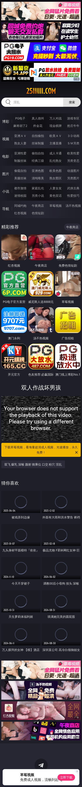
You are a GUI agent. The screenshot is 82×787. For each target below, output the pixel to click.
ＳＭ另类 (73, 143)
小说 (5, 191)
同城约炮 (20, 206)
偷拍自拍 (38, 153)
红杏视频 (20, 213)
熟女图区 (55, 178)
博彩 (5, 121)
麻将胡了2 (20, 126)
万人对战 (55, 118)
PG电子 (20, 118)
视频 (5, 138)
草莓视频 (55, 206)
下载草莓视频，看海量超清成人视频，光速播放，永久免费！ (41, 450)
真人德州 (38, 118)
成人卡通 (55, 153)
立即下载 (66, 777)
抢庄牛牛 (73, 126)
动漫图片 (73, 171)
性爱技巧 (73, 195)
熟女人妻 (20, 143)
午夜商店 (38, 206)
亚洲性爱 (20, 153)
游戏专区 (73, 118)
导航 (5, 208)
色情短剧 (38, 213)
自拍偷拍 (38, 136)
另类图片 (73, 178)
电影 (5, 156)
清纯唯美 (38, 178)
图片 (5, 173)
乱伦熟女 (55, 161)
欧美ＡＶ (55, 136)
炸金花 (37, 126)
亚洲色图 (38, 171)
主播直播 (55, 143)
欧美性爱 (73, 153)
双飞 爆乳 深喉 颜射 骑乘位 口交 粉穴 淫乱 (33, 464)
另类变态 (73, 161)
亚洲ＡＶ (20, 136)
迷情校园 (20, 195)
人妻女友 (55, 188)
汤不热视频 (73, 206)
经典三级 (38, 161)
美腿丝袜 (20, 178)
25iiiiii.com (41, 91)
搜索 (72, 102)
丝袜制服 (38, 143)
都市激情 (20, 188)
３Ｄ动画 (73, 136)
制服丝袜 (20, 161)
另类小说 (38, 195)
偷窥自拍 (20, 171)
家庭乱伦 (38, 188)
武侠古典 (73, 188)
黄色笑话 (55, 195)
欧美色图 (55, 171)
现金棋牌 (55, 126)
